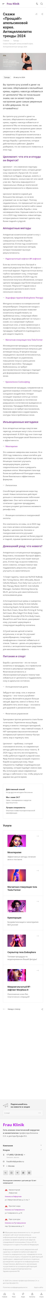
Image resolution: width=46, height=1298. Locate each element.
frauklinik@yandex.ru (15, 1161)
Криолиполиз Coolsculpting (18, 382)
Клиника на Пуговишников (15, 1223)
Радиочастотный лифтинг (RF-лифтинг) (23, 258)
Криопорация (14, 917)
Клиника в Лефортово (13, 1196)
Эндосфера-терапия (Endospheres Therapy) (24, 298)
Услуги (6, 1150)
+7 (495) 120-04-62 (15, 1154)
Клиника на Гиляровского (15, 1210)
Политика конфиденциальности (15, 1287)
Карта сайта (38, 1287)
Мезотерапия (11, 446)
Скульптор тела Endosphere (21, 952)
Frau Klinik (13, 1125)
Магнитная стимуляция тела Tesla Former (24, 340)
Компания (8, 1145)
